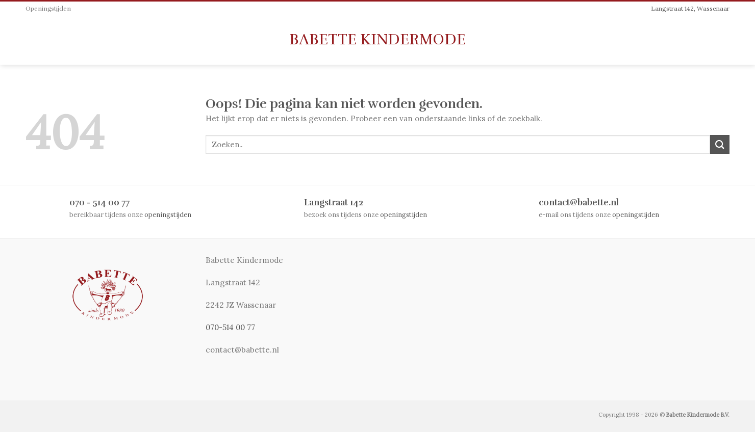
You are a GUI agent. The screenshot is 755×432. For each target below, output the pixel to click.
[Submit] (719, 144)
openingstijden (167, 214)
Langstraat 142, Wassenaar (690, 8)
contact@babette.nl (579, 202)
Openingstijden (48, 9)
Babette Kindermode (377, 40)
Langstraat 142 (333, 202)
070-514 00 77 (230, 327)
